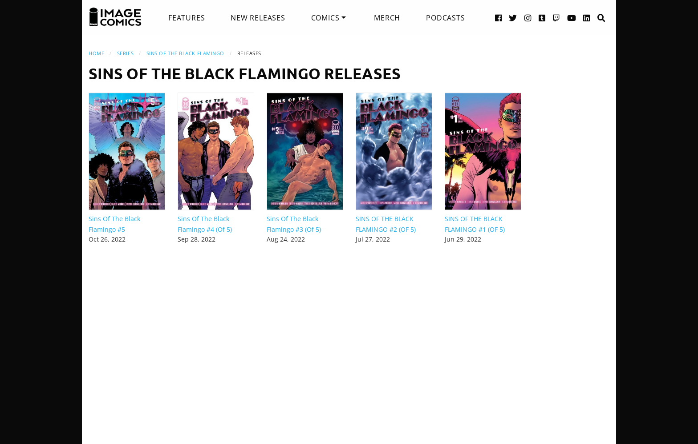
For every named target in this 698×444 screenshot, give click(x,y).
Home (96, 53)
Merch (387, 18)
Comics (325, 18)
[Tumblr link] (542, 18)
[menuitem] (186, 18)
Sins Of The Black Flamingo (185, 53)
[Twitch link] (556, 18)
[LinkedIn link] (586, 18)
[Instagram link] (528, 18)
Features (186, 18)
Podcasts (445, 18)
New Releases (258, 18)
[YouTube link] (571, 18)
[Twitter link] (513, 18)
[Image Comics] (115, 17)
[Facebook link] (498, 18)
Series (125, 53)
